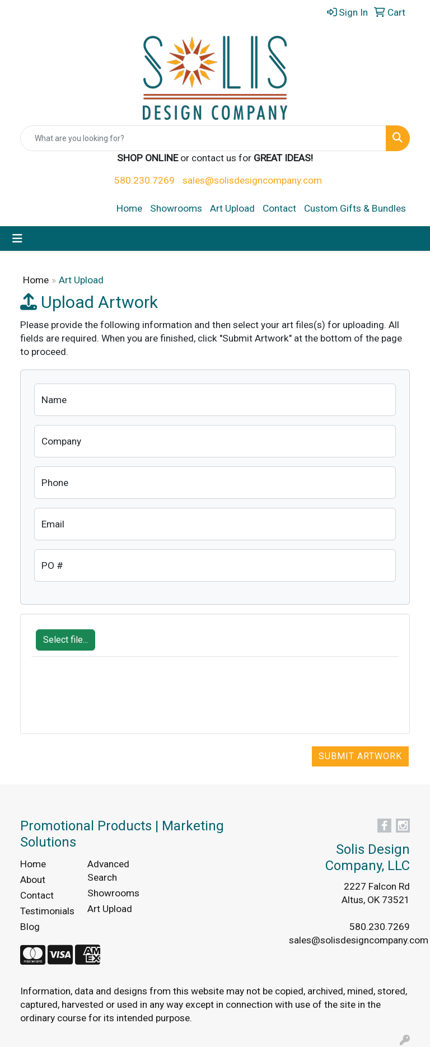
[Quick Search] (203, 138)
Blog (30, 926)
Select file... (65, 639)
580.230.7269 (144, 180)
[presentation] (116, 701)
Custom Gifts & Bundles (355, 208)
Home (129, 208)
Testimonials (47, 911)
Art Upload (232, 208)
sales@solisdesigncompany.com (252, 180)
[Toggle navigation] (17, 238)
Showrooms (176, 208)
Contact (279, 208)
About (32, 879)
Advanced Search (108, 870)
